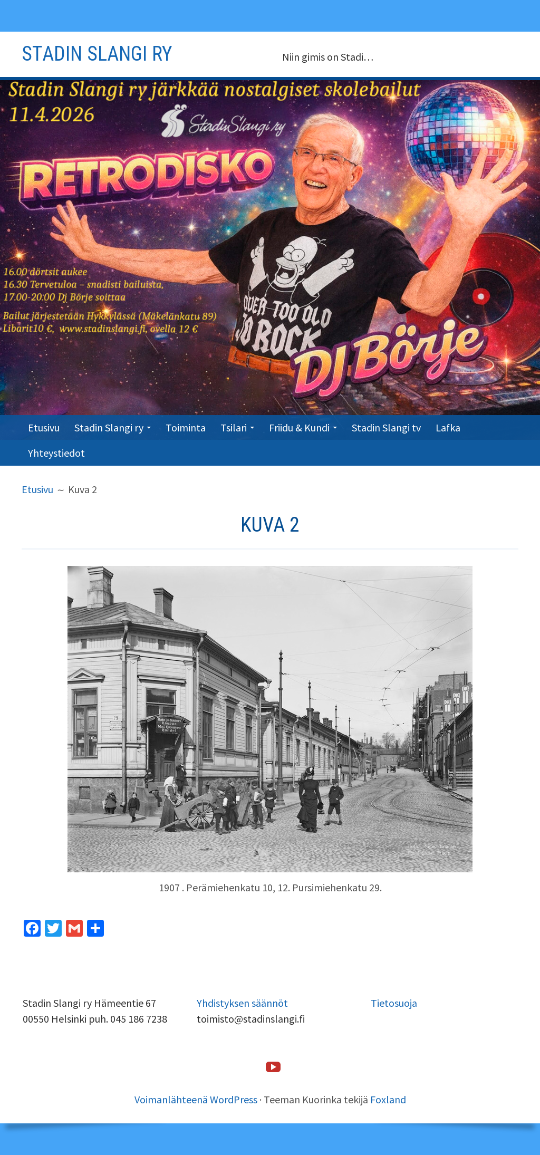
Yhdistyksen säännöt (242, 1002)
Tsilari (233, 427)
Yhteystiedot (56, 452)
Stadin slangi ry (97, 53)
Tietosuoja (394, 1002)
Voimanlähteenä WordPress (195, 1099)
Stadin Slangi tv (386, 427)
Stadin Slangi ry (108, 427)
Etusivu (44, 427)
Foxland (388, 1099)
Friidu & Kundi (299, 427)
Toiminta (186, 427)
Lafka (448, 427)
